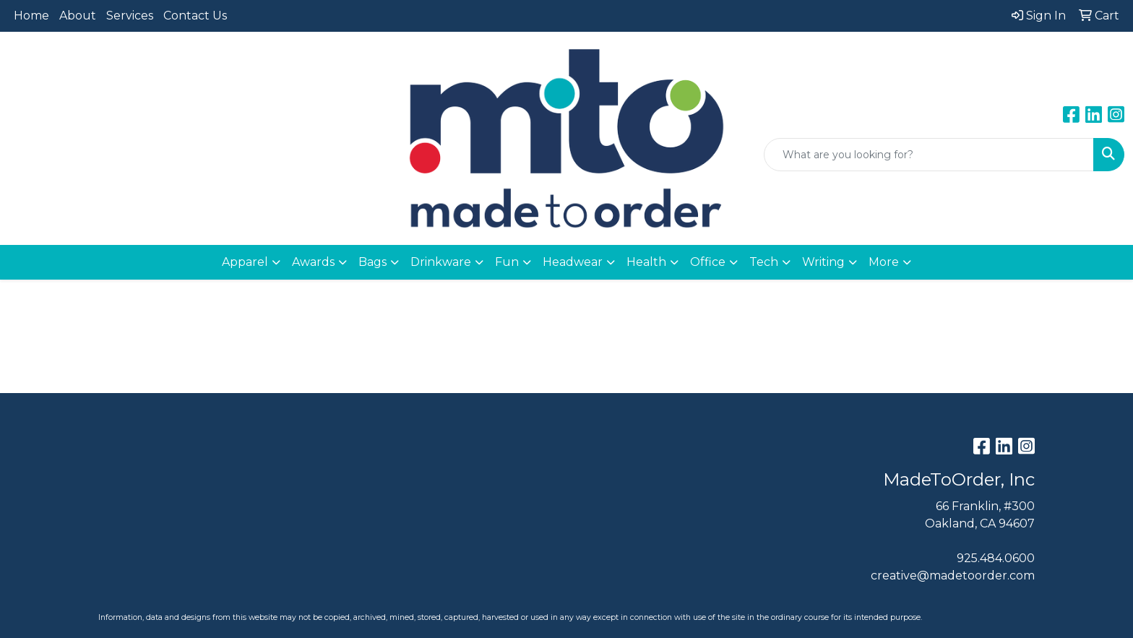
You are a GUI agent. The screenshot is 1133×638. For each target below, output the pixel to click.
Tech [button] (763, 262)
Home (31, 15)
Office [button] (707, 262)
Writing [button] (823, 262)
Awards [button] (313, 262)
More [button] (884, 262)
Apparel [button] (245, 262)
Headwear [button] (573, 262)
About (77, 15)
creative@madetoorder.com (953, 575)
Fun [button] (507, 262)
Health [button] (646, 262)
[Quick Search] (929, 154)
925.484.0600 (996, 558)
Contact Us (195, 15)
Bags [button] (372, 262)
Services (129, 15)
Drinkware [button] (440, 262)
